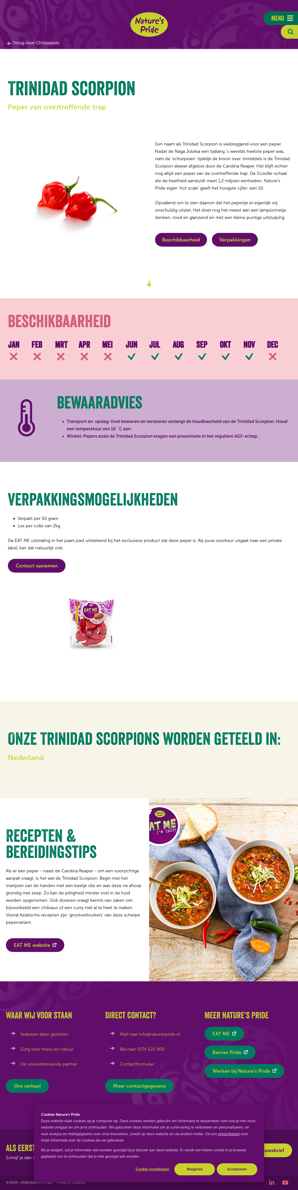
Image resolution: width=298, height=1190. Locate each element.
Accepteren (237, 1169)
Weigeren (195, 1169)
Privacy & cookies (70, 1182)
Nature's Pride (149, 24)
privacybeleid (229, 1134)
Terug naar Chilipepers (36, 43)
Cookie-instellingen (152, 1169)
